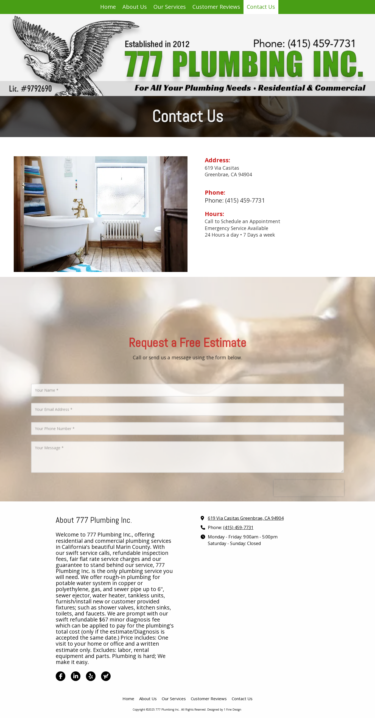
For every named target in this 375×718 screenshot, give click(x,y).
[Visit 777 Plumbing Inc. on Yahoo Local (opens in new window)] (106, 676)
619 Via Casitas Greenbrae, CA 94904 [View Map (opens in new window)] (246, 518)
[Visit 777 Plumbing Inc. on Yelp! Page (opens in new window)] (91, 676)
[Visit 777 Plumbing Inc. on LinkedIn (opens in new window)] (75, 676)
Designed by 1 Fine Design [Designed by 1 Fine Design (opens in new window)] (224, 709)
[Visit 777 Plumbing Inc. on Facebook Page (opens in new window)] (60, 676)
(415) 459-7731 (238, 527)
